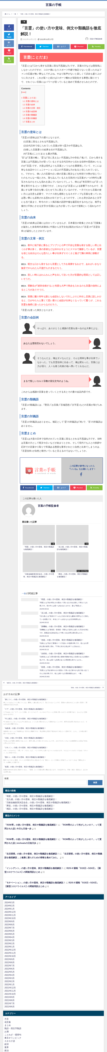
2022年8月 (9, 911)
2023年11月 (10, 864)
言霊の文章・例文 (31, 108)
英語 (6, 1021)
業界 (6, 996)
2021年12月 (10, 936)
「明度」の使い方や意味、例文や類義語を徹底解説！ (29, 745)
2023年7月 (9, 876)
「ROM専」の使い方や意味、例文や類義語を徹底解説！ (31, 774)
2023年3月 (9, 889)
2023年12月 (10, 861)
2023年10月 (10, 867)
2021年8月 (9, 949)
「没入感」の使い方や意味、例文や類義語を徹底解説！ (30, 748)
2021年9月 (9, 946)
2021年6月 (9, 955)
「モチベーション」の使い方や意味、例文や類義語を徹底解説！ (34, 831)
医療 (6, 1031)
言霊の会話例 (30, 112)
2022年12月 (10, 899)
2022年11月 (10, 902)
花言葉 (7, 971)
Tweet (9, 35)
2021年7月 (9, 952)
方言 (6, 968)
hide (24, 92)
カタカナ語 (9, 990)
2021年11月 (10, 940)
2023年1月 (9, 895)
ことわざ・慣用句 (12, 983)
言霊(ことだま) (29, 98)
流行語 (7, 1037)
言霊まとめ (29, 122)
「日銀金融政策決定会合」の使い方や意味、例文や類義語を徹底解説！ (38, 751)
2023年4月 (9, 886)
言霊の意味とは (30, 101)
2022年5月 (9, 921)
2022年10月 (10, 905)
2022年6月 (9, 917)
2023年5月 (9, 883)
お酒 (6, 980)
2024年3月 (9, 851)
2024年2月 (9, 854)
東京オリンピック (12, 987)
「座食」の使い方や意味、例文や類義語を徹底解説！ (75, 665)
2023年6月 (9, 880)
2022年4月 (9, 924)
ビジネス (8, 1028)
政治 (6, 999)
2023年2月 (9, 892)
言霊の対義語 (30, 118)
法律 (6, 1034)
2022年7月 (9, 914)
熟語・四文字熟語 (12, 977)
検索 (6, 727)
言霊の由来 (29, 105)
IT (5, 1024)
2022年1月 (9, 933)
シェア (9, 27)
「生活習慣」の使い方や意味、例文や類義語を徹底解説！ (31, 803)
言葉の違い (9, 1006)
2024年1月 (9, 858)
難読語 (7, 1015)
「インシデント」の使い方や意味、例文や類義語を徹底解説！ (33, 817)
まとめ (7, 974)
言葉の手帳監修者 (96, 39)
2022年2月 (9, 930)
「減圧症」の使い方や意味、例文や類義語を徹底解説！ (33, 657)
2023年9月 (9, 870)
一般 (24, 22)
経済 (6, 993)
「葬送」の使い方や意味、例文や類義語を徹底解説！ (29, 754)
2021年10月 (10, 943)
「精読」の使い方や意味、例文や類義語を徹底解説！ (29, 758)
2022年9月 (9, 908)
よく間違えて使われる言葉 (17, 1012)
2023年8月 (9, 873)
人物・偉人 (9, 1009)
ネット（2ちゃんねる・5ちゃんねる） (22, 1040)
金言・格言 (9, 1002)
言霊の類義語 (30, 115)
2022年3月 (9, 927)
